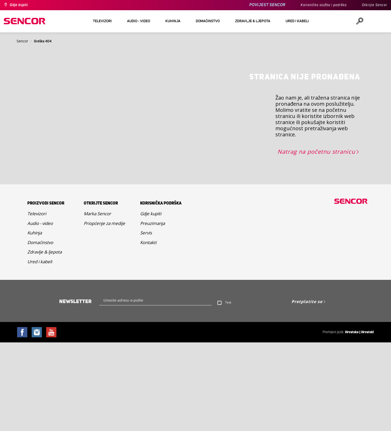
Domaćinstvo (40, 331)
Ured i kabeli (39, 350)
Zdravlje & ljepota (44, 340)
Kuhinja (34, 321)
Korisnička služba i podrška (324, 5)
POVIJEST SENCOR (267, 5)
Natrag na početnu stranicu (316, 240)
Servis (146, 321)
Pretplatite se (306, 390)
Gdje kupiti (19, 5)
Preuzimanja (152, 312)
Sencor (22, 41)
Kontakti (148, 331)
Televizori (36, 302)
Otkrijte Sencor (374, 5)
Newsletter (75, 390)
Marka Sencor (97, 302)
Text (228, 391)
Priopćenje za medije (104, 312)
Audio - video (40, 312)
